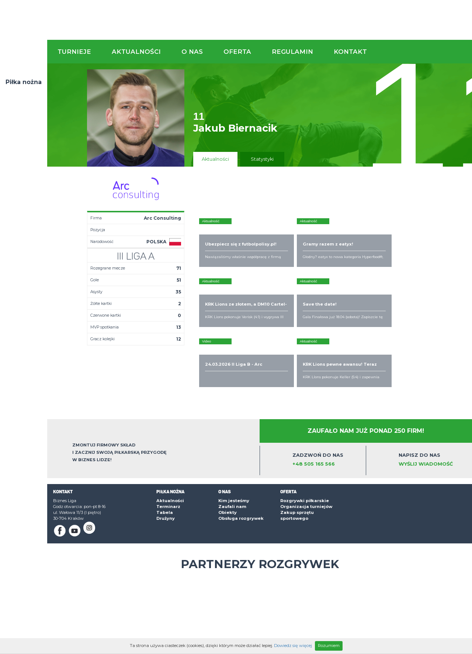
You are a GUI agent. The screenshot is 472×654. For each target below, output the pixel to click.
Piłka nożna (24, 82)
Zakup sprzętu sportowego (297, 471)
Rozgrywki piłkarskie (304, 456)
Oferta (237, 51)
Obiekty (227, 468)
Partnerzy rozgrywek (260, 520)
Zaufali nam (232, 462)
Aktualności (136, 51)
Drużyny (165, 474)
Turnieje (74, 51)
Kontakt (350, 51)
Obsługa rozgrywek (241, 474)
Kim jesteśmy (233, 456)
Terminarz (168, 462)
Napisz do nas (433, 416)
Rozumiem (329, 645)
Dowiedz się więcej (293, 645)
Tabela (164, 468)
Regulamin (292, 51)
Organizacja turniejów (306, 462)
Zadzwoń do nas (326, 416)
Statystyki (262, 159)
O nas (192, 51)
